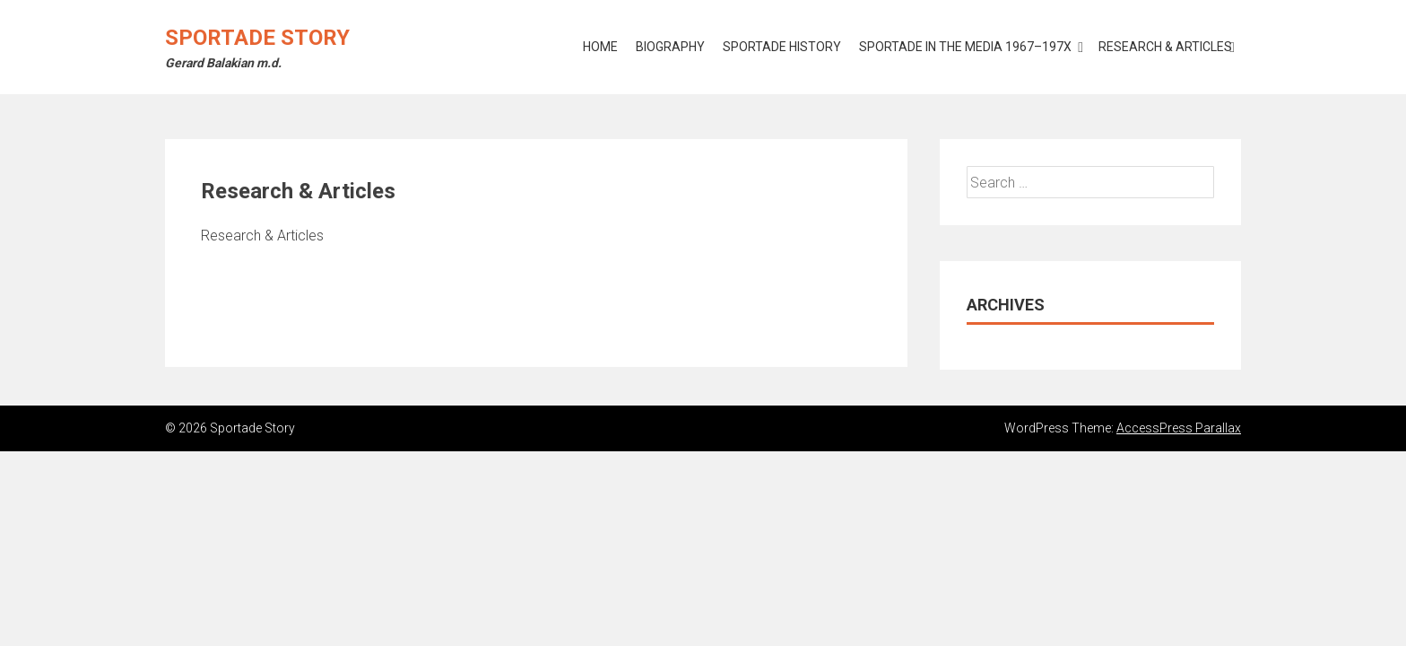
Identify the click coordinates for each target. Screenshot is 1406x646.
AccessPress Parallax (1178, 428)
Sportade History (782, 46)
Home (600, 46)
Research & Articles (1165, 46)
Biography (670, 46)
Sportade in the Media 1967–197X (965, 46)
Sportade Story (257, 37)
